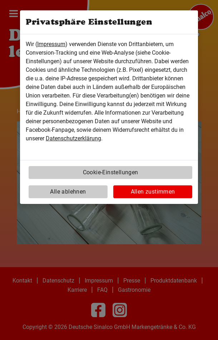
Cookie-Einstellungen (110, 172)
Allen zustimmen (153, 191)
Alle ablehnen (68, 191)
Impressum (51, 44)
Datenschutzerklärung (73, 138)
